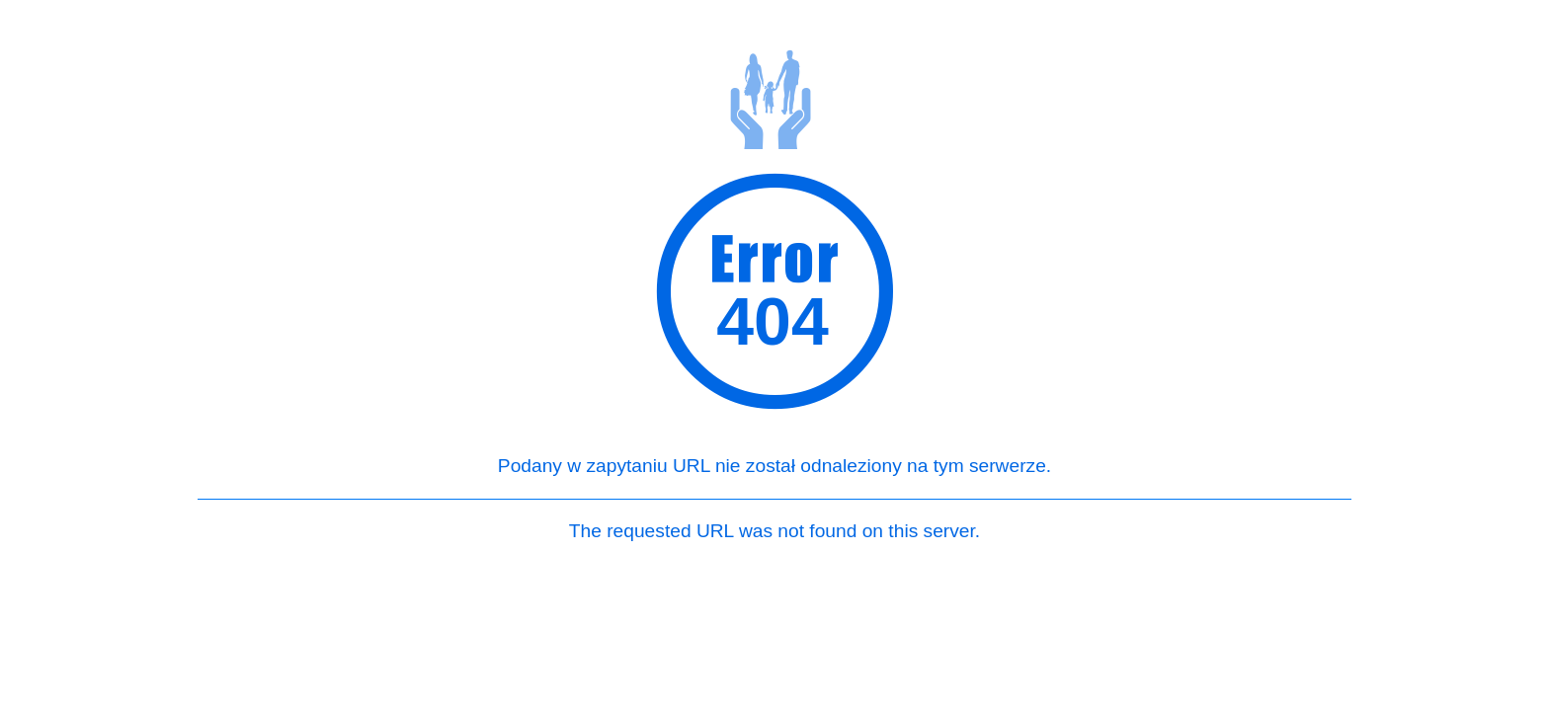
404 (772, 327)
